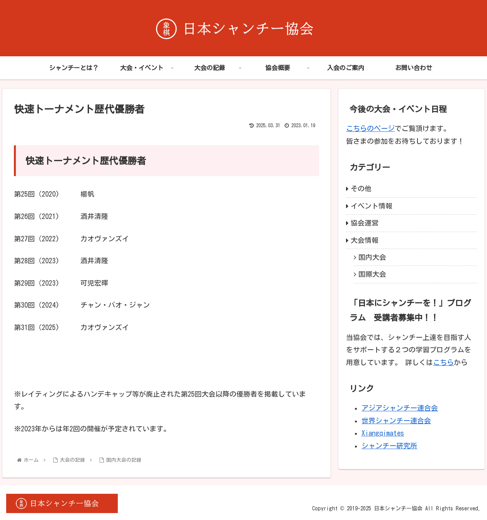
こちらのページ (370, 128)
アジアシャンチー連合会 (399, 407)
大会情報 (364, 240)
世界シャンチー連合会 (396, 420)
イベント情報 (371, 205)
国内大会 (372, 257)
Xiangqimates (382, 432)
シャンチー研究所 (389, 445)
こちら (443, 362)
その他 (361, 188)
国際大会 (372, 274)
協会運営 (364, 222)
